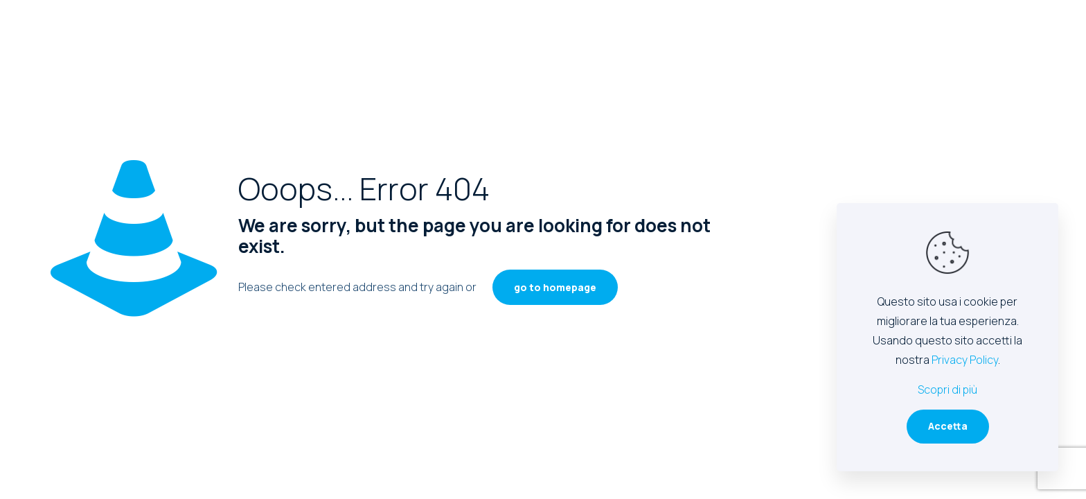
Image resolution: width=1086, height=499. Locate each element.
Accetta (948, 425)
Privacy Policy (965, 359)
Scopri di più (947, 389)
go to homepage (555, 287)
